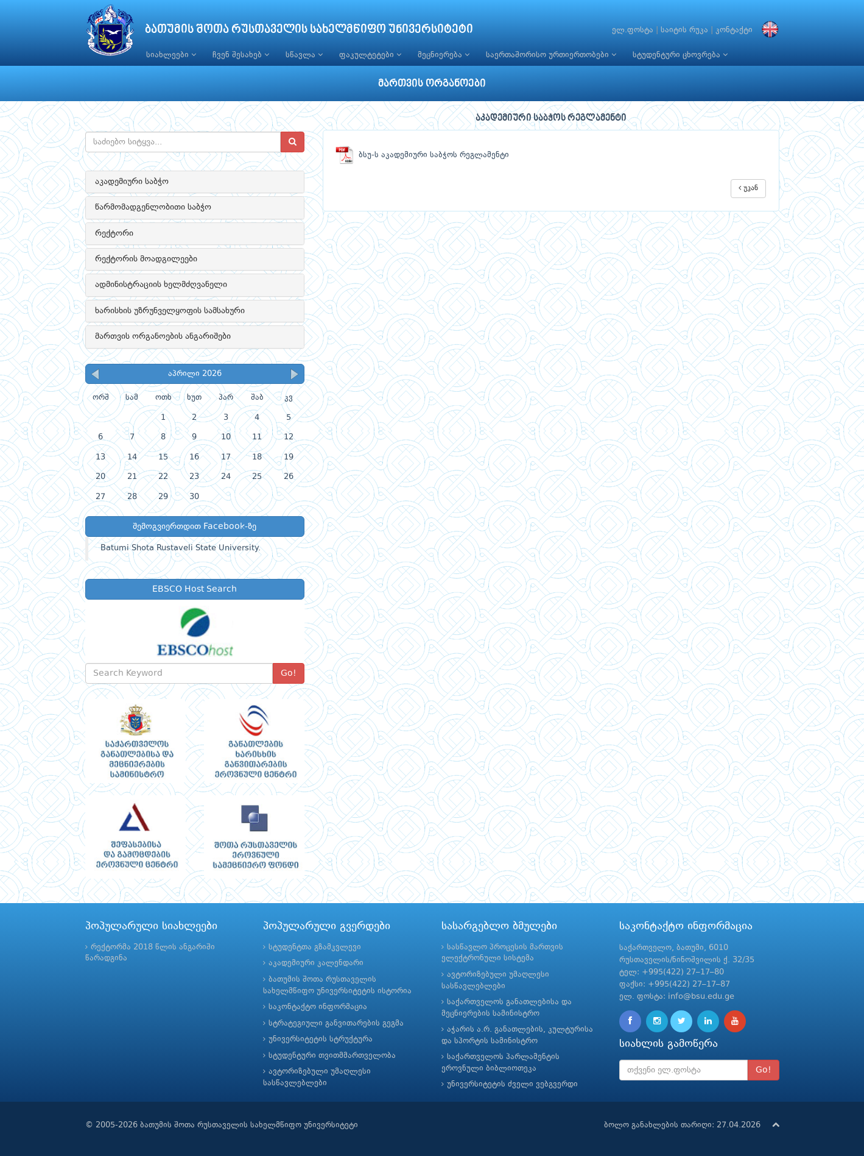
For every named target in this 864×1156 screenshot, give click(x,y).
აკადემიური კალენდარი (316, 963)
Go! (289, 673)
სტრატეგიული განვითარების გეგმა (336, 1023)
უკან (748, 188)
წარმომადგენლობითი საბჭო (153, 207)
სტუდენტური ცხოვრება (680, 55)
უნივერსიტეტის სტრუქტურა (321, 1039)
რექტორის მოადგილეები (146, 259)
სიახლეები (171, 55)
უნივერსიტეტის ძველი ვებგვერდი (512, 1084)
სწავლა (304, 55)
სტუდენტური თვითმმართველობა (332, 1056)
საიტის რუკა (684, 30)
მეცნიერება (443, 55)
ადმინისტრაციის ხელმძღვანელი (161, 284)
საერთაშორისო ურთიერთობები (551, 55)
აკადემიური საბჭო (132, 181)
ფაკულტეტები (370, 55)
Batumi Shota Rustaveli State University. (180, 548)
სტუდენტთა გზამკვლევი (315, 947)
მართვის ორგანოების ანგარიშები (163, 336)
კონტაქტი (734, 30)
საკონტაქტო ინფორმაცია (318, 1007)
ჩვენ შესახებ (240, 55)
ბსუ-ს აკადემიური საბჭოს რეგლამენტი (422, 155)
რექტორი (114, 233)
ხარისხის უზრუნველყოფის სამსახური (170, 311)
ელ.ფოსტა (632, 30)
